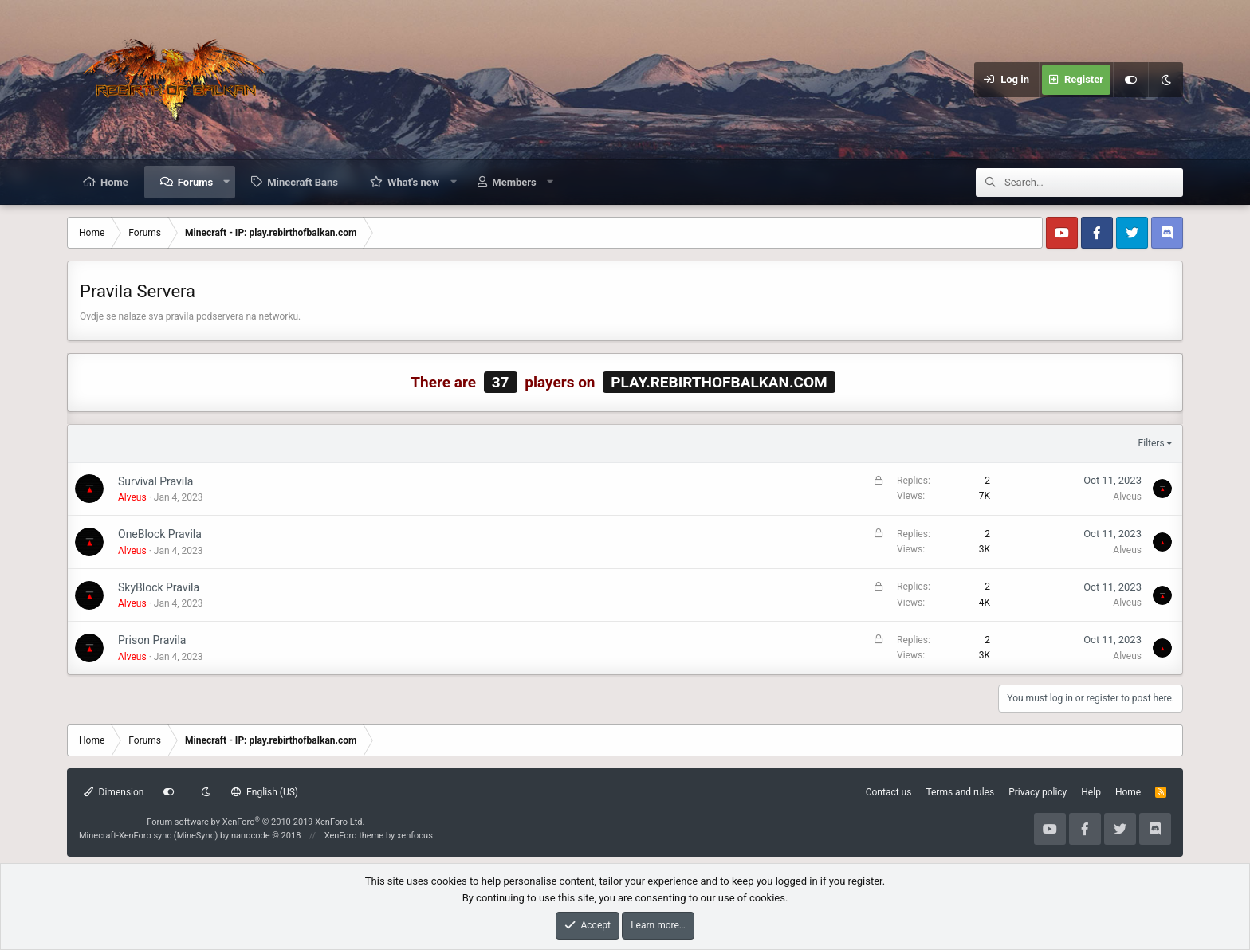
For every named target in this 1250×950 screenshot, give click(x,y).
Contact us (889, 792)
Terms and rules (960, 792)
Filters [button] (1151, 443)
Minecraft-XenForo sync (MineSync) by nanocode (190, 835)
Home (114, 182)
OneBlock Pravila (160, 534)
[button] (226, 182)
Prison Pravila (152, 640)
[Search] (1093, 182)
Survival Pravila (155, 481)
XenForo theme (354, 835)
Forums (195, 182)
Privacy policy (1037, 792)
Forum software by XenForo (255, 822)
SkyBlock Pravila (158, 587)
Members (514, 182)
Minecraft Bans (302, 182)
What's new (413, 182)
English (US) (264, 792)
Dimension (113, 792)
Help (1091, 792)
